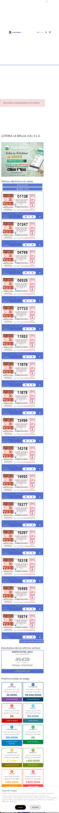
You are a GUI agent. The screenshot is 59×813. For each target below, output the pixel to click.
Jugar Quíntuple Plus (12, 765)
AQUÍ (15, 801)
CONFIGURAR (31, 800)
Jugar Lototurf (12, 786)
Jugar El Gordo (33, 786)
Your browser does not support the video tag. (22, 120)
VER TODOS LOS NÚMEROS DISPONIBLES (31, 641)
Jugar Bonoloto (33, 765)
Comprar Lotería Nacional (11, 742)
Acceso (40, 32)
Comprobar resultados (22, 671)
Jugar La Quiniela (12, 720)
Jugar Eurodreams (12, 699)
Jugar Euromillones (33, 699)
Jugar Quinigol (33, 720)
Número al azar (22, 189)
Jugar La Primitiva (33, 742)
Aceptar (20, 807)
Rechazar (35, 807)
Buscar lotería (22, 185)
